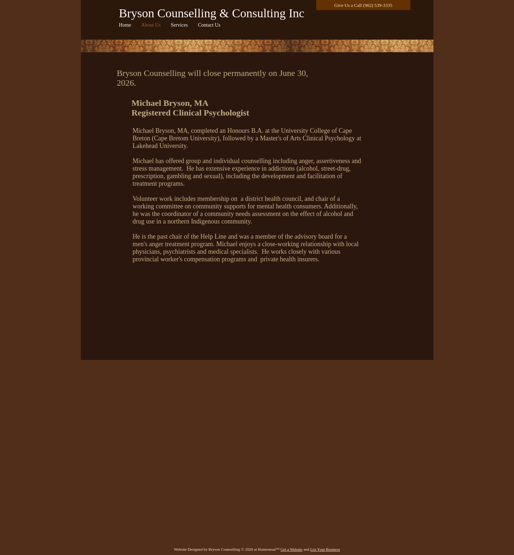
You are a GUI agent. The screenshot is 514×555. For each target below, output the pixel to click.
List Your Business (325, 549)
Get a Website (292, 549)
